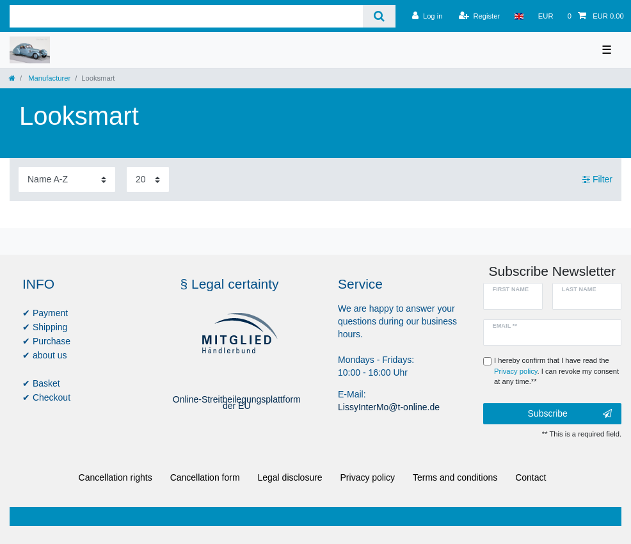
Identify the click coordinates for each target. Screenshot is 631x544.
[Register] (479, 16)
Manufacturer (48, 78)
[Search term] (186, 16)
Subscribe (570, 414)
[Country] (519, 16)
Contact (530, 477)
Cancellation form (205, 477)
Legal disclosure (289, 477)
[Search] (379, 16)
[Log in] (427, 16)
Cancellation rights (115, 477)
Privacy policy (367, 477)
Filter (597, 179)
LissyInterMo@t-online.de (389, 407)
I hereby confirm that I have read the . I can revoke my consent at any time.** (556, 371)
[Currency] (546, 16)
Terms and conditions (455, 477)
